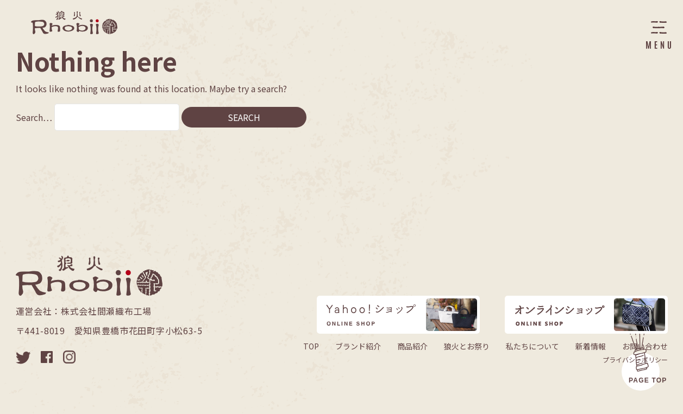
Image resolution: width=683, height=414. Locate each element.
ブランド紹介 (358, 346)
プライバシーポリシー (635, 359)
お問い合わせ (645, 346)
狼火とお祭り (467, 346)
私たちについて (532, 346)
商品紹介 (412, 346)
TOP (311, 346)
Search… (34, 117)
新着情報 (590, 346)
